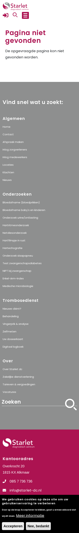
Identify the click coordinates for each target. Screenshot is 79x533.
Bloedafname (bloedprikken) (21, 202)
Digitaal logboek (13, 346)
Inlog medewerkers (15, 157)
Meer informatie (30, 518)
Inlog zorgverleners (15, 149)
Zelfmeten (9, 331)
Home (6, 127)
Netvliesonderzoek (15, 233)
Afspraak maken (13, 142)
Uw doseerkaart (13, 339)
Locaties (8, 165)
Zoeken (71, 409)
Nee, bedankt (38, 529)
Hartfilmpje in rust (14, 240)
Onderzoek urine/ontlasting (20, 217)
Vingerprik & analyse (16, 324)
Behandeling (11, 316)
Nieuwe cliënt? (12, 308)
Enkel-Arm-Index (13, 278)
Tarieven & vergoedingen (19, 384)
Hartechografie (12, 248)
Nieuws (7, 180)
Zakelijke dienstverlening (18, 377)
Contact (8, 134)
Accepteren (12, 529)
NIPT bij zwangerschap (17, 271)
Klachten (8, 172)
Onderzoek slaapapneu (18, 255)
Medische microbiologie (18, 286)
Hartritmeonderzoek (16, 225)
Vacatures (9, 392)
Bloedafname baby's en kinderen (24, 210)
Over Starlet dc (12, 369)
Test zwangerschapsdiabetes (22, 263)
